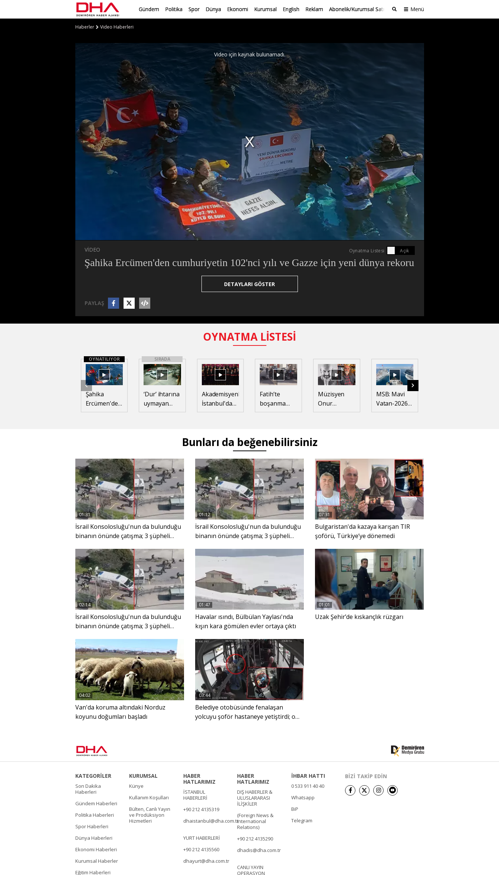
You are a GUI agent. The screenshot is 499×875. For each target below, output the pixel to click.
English (291, 9)
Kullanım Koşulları (149, 797)
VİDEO (92, 249)
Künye (136, 786)
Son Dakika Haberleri (88, 788)
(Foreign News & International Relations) (255, 821)
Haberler (84, 27)
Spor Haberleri (91, 826)
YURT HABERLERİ (201, 837)
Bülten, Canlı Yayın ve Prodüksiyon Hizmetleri (149, 814)
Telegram (301, 820)
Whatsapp (303, 797)
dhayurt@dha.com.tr (206, 860)
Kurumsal (265, 9)
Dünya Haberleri (93, 837)
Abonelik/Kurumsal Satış (358, 9)
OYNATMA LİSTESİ (249, 337)
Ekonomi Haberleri (96, 849)
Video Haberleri (117, 27)
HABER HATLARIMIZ (199, 778)
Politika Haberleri (94, 814)
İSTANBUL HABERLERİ (195, 794)
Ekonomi (237, 9)
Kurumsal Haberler (96, 860)
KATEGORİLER (93, 776)
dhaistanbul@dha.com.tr (211, 820)
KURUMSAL (143, 776)
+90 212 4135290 (255, 838)
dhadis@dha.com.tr (259, 850)
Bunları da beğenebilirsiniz (250, 442)
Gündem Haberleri (96, 803)
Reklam (314, 9)
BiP (294, 809)
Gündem (149, 9)
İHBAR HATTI (308, 776)
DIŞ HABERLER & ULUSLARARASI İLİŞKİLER (254, 797)
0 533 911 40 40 (307, 786)
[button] (412, 385)
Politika (174, 9)
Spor (194, 9)
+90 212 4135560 (201, 849)
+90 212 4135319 (201, 809)
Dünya (213, 9)
